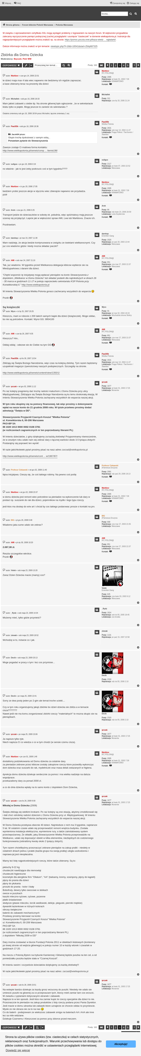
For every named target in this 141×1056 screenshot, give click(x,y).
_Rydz (104, 609)
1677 (109, 386)
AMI (103, 256)
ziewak (105, 631)
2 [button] (115, 65)
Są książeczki (11, 307)
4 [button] (123, 65)
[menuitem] (17, 3)
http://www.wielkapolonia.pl (35, 284)
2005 (109, 77)
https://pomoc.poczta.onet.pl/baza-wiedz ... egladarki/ (90, 39)
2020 (109, 240)
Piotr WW (27, 59)
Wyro (104, 307)
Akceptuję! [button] (121, 1044)
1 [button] (111, 65)
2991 (109, 472)
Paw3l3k (105, 122)
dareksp (105, 234)
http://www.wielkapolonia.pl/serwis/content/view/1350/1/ (31, 372)
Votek (104, 588)
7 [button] (134, 65)
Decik (104, 675)
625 (108, 594)
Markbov (105, 71)
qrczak (105, 382)
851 (108, 262)
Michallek (106, 95)
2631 (109, 128)
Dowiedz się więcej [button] (18, 1050)
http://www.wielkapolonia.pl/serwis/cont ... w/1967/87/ (30, 456)
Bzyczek (17, 59)
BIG (103, 516)
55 (108, 311)
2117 (109, 164)
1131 (109, 635)
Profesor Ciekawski (110, 466)
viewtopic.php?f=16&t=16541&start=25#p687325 (74, 46)
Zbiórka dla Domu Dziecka (22, 55)
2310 (109, 679)
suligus (105, 160)
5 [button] (127, 65)
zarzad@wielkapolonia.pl (75, 449)
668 (108, 522)
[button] (101, 65)
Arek (104, 206)
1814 (109, 613)
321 (108, 98)
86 (108, 210)
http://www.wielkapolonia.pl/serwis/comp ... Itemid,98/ (30, 150)
